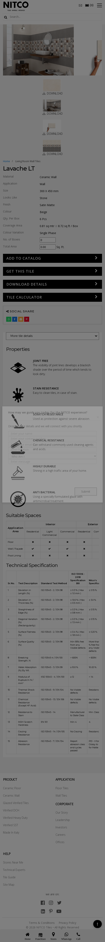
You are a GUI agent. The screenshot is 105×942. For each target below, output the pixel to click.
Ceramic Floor (12, 788)
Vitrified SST (10, 825)
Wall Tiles (61, 795)
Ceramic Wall (11, 795)
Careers (60, 835)
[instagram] (51, 902)
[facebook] (43, 902)
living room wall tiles (27, 161)
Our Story (61, 812)
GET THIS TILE (20, 271)
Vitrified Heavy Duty (15, 818)
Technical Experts (14, 870)
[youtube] (58, 911)
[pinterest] (50, 911)
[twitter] (59, 902)
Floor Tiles (61, 788)
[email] (80, 5)
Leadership (62, 820)
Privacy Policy (67, 923)
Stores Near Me (13, 862)
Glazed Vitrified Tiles (16, 803)
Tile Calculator (24, 297)
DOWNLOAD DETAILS (26, 284)
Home (6, 161)
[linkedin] (43, 911)
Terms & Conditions (42, 923)
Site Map (8, 884)
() (89, 5)
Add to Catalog (23, 258)
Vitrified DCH (11, 810)
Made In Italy (11, 832)
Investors (61, 827)
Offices (59, 842)
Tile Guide (9, 877)
